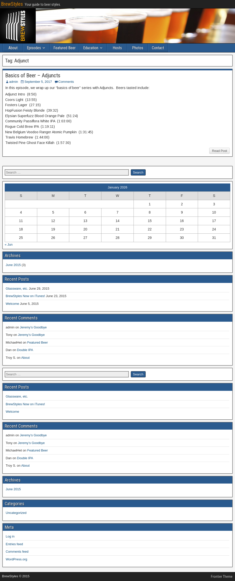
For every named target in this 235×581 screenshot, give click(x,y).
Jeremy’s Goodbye (33, 327)
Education (90, 47)
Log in (10, 536)
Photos (137, 47)
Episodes (34, 47)
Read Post (219, 151)
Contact (158, 47)
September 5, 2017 (38, 82)
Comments (66, 82)
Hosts (117, 47)
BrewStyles (12, 4)
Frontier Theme (222, 576)
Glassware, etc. (17, 288)
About (13, 47)
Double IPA (25, 350)
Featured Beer (64, 47)
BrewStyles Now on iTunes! (25, 296)
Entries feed (14, 544)
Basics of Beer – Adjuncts (32, 75)
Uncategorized (16, 513)
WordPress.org (16, 559)
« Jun (9, 244)
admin (13, 82)
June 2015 (13, 265)
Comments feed (17, 551)
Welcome (12, 304)
